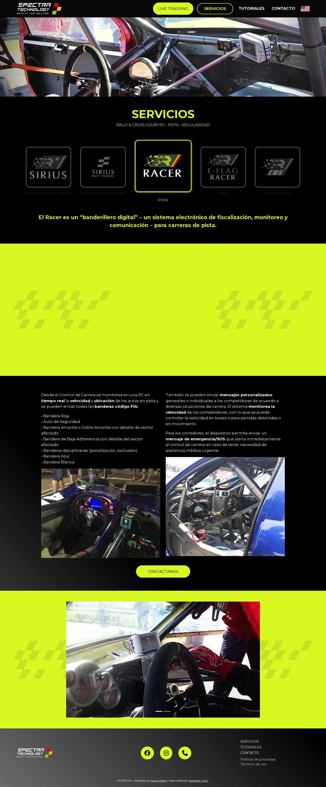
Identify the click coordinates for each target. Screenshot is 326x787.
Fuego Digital (158, 780)
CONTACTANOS (163, 571)
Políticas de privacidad (257, 759)
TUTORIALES (251, 8)
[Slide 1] (159, 711)
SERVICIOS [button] (215, 8)
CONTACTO (283, 8)
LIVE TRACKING (173, 8)
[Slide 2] (167, 711)
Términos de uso (253, 764)
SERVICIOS (249, 742)
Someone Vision (198, 780)
